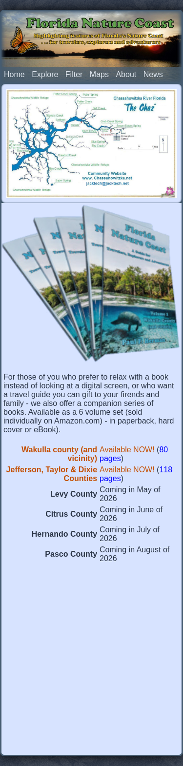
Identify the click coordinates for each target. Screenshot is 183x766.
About (126, 74)
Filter (74, 74)
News (153, 74)
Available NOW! (127, 449)
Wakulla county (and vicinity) (59, 454)
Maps (99, 74)
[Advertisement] (91, 661)
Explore (45, 74)
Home (14, 74)
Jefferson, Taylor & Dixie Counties (51, 474)
